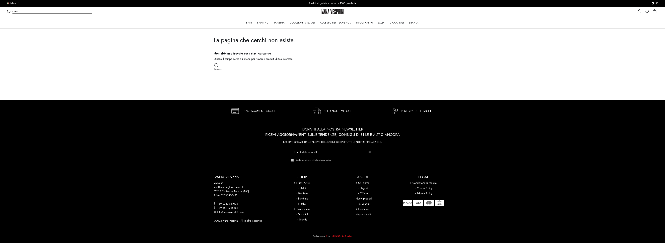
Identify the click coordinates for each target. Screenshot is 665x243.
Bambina (303, 193)
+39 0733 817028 (227, 204)
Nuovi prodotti (364, 198)
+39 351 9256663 (227, 208)
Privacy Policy (424, 193)
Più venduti (364, 204)
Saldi (303, 188)
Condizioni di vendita (424, 183)
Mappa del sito (363, 214)
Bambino (303, 198)
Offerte (364, 193)
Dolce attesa (303, 209)
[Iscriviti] (370, 152)
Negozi (364, 188)
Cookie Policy (424, 188)
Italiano (14, 3)
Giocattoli (303, 214)
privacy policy (325, 160)
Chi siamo (364, 183)
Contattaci (363, 209)
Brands (303, 220)
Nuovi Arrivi (303, 183)
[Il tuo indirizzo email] (328, 152)
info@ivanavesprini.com (230, 212)
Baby (303, 204)
